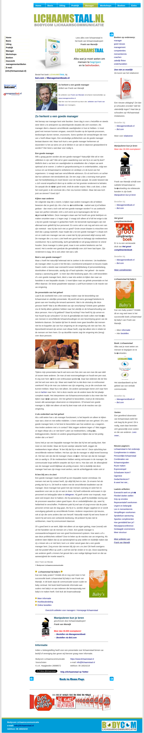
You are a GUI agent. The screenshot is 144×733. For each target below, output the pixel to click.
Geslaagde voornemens (124, 529)
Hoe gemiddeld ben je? (124, 522)
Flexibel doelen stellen (123, 496)
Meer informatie (44, 598)
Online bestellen (44, 605)
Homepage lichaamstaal (87, 610)
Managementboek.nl (58, 78)
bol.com (39, 78)
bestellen (125, 333)
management (119, 47)
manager (118, 40)
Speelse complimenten (124, 519)
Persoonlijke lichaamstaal (125, 456)
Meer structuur (120, 532)
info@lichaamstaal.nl (86, 662)
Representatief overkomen (125, 502)
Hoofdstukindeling (45, 602)
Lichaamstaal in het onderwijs (127, 449)
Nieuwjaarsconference (123, 526)
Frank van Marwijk (77, 95)
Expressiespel (120, 469)
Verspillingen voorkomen (124, 512)
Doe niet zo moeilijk (123, 70)
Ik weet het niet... (121, 482)
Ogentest (118, 476)
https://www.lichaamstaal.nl (82, 659)
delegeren (69, 494)
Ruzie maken (119, 466)
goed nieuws (119, 44)
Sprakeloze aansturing (123, 516)
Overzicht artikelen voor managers (60, 610)
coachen (117, 57)
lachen (44, 392)
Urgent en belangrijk (123, 506)
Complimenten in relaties (125, 452)
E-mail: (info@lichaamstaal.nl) (15, 67)
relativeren (128, 136)
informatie (126, 330)
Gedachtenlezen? (121, 479)
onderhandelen (120, 64)
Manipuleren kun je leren (125, 195)
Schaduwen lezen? (122, 472)
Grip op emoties (121, 499)
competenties (120, 51)
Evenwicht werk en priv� (125, 492)
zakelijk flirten (120, 60)
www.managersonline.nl (67, 98)
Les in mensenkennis (123, 509)
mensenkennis (120, 54)
